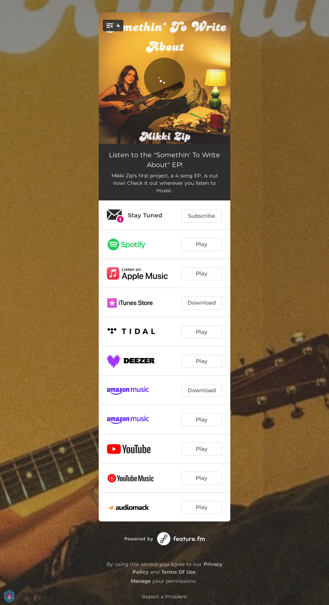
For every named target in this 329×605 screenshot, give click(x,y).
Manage (141, 581)
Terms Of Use (178, 572)
